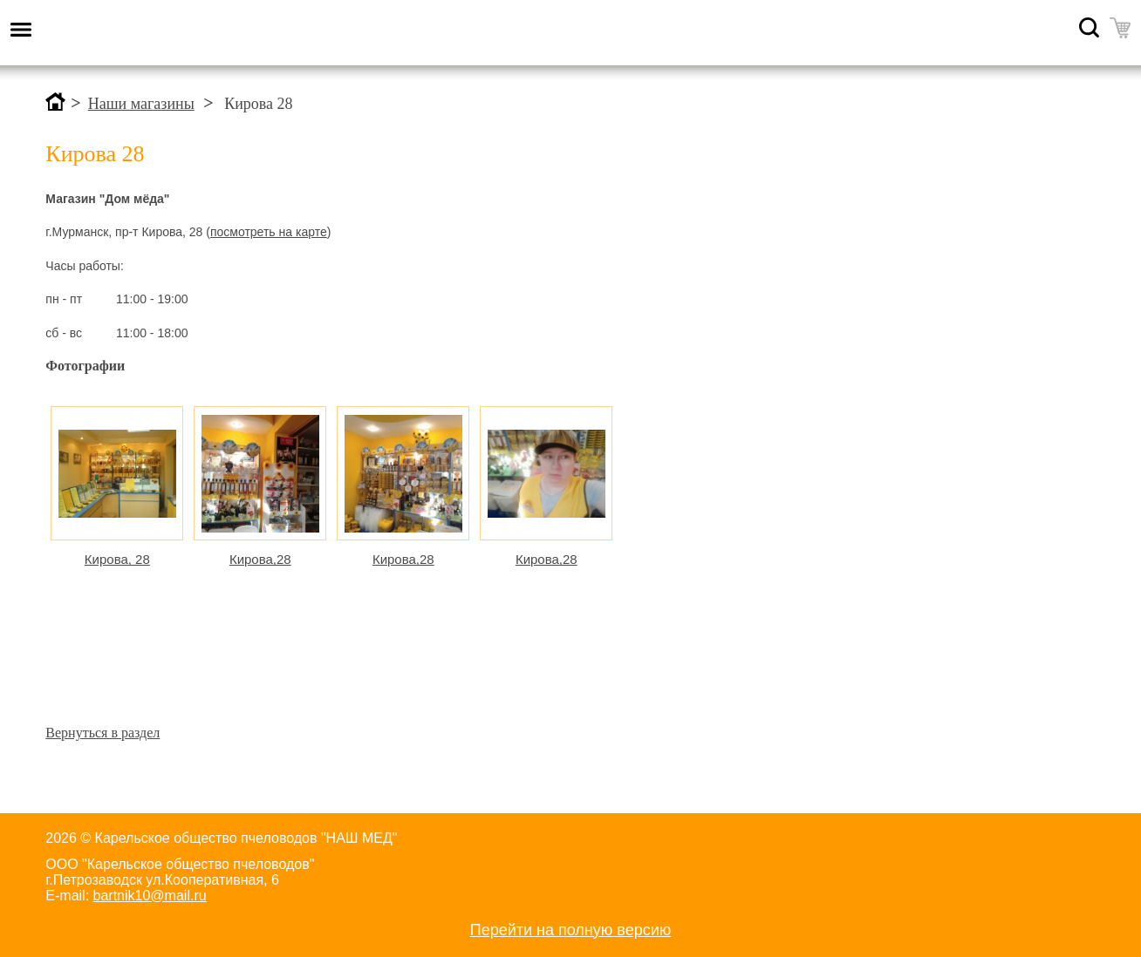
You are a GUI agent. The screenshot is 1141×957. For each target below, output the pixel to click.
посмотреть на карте (268, 232)
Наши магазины (141, 103)
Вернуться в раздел (102, 732)
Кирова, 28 (117, 559)
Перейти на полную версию (571, 930)
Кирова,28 (260, 559)
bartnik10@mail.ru (150, 895)
